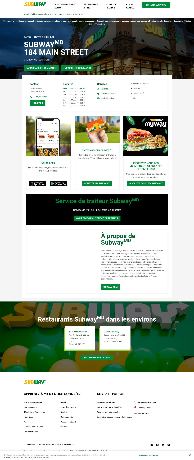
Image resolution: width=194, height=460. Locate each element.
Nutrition (64, 402)
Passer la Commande (156, 5)
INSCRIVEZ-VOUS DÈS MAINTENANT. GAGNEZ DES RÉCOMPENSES (146, 166)
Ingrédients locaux (68, 407)
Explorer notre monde (33, 427)
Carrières (64, 427)
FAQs (59, 444)
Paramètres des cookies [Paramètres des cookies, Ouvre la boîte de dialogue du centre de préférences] (148, 455)
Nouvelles (28, 422)
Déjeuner (104, 89)
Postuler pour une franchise (109, 412)
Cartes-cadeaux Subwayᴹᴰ (97, 150)
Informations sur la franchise (109, 407)
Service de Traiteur (111, 6)
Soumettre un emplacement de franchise (114, 417)
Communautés (66, 417)
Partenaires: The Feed (146, 403)
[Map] (60, 261)
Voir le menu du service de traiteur (97, 218)
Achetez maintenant (97, 183)
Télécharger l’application (35, 412)
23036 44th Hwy (111, 332)
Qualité (63, 412)
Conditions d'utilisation (46, 444)
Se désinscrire (69, 444)
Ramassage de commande (41, 68)
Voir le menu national (33, 402)
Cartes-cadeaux (31, 407)
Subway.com (110, 287)
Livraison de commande (77, 68)
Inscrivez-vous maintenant (146, 183)
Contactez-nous (31, 432)
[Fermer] (190, 455)
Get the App (48, 162)
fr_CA (140, 413)
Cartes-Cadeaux (130, 6)
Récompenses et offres (91, 6)
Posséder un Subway (106, 402)
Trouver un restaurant (97, 357)
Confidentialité (29, 444)
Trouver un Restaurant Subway (65, 6)
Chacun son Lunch (68, 422)
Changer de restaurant (37, 59)
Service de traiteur (108, 93)
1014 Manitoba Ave (78, 332)
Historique (28, 417)
